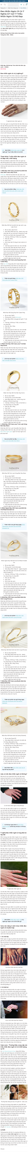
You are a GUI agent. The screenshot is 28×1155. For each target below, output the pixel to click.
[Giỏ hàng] (26, 4)
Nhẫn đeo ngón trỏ (16, 150)
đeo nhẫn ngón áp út (19, 767)
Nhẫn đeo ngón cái (16, 919)
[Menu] (1, 4)
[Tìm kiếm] (5, 4)
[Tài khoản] (24, 4)
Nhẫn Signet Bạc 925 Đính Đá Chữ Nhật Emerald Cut (13, 526)
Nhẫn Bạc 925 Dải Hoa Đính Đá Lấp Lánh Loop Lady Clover (13, 191)
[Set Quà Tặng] (21, 4)
